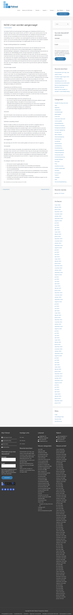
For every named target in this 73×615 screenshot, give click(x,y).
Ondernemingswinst (59, 152)
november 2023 (58, 268)
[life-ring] (7, 437)
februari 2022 (58, 315)
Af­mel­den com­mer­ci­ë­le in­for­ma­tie (57, 609)
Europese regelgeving (60, 130)
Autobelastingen (59, 112)
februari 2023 (58, 288)
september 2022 (59, 299)
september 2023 (59, 272)
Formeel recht (58, 132)
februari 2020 (58, 369)
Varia (56, 179)
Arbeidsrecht (58, 109)
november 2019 (58, 376)
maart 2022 (57, 313)
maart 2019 (57, 394)
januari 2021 (58, 344)
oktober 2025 (58, 216)
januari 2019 (58, 398)
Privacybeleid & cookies (13, 609)
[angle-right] (22, 437)
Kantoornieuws (58, 143)
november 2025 (58, 214)
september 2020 (59, 353)
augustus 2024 (58, 247)
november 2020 (58, 349)
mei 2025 (57, 227)
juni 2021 (57, 333)
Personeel (57, 161)
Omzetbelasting (58, 148)
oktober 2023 (58, 270)
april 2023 (57, 283)
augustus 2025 (58, 220)
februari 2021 (58, 342)
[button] (63, 14)
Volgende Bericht (45, 189)
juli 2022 (57, 304)
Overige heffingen (59, 159)
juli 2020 (57, 358)
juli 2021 (57, 331)
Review (68, 10)
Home (18, 10)
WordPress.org (58, 421)
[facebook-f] (2, 489)
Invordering (57, 141)
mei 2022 (57, 308)
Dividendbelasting (59, 123)
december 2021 (58, 319)
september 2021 (59, 326)
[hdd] (5, 447)
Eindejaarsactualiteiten (60, 127)
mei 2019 (57, 389)
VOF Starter (61, 193)
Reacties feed (58, 419)
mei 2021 (57, 335)
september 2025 (59, 218)
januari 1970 (58, 403)
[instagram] (11, 489)
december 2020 (58, 346)
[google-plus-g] (8, 489)
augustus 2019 (58, 382)
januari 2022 (58, 317)
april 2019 (57, 391)
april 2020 (57, 364)
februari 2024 (58, 261)
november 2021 (58, 322)
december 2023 (58, 265)
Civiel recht (57, 116)
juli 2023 (57, 277)
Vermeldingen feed (59, 416)
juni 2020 (57, 360)
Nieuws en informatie (27, 10)
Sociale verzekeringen (60, 168)
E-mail (56, 44)
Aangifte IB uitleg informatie (61, 103)
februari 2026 (58, 207)
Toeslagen (57, 177)
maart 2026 (57, 205)
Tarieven (37, 10)
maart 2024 (57, 259)
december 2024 (58, 238)
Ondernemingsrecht (59, 150)
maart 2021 (57, 340)
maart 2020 (57, 367)
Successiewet (58, 172)
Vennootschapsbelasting (60, 181)
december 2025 (58, 211)
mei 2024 (57, 254)
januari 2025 (58, 236)
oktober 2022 (58, 297)
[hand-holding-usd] (4, 444)
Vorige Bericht (6, 189)
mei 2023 (57, 281)
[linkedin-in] (13, 489)
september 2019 (59, 380)
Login (56, 414)
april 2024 (57, 256)
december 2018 (58, 400)
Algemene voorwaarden (41, 609)
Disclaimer (32, 609)
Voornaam (57, 38)
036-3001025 (42, 439)
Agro (56, 105)
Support (45, 10)
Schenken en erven (59, 166)
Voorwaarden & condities (37, 611)
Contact (52, 10)
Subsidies (57, 170)
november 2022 (58, 295)
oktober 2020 (58, 351)
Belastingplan (58, 114)
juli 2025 (57, 223)
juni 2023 (57, 279)
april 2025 (57, 229)
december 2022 (58, 292)
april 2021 (57, 337)
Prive (56, 163)
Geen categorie (58, 134)
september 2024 (59, 245)
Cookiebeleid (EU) (24, 609)
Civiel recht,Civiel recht (60, 118)
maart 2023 (57, 286)
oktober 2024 (58, 243)
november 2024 (58, 241)
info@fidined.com (43, 441)
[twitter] (5, 489)
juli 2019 (57, 385)
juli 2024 (57, 250)
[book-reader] (6, 440)
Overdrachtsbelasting (60, 157)
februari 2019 (58, 396)
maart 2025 (57, 232)
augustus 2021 (58, 328)
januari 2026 (58, 209)
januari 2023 (58, 290)
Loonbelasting (58, 145)
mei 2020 (57, 362)
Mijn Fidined (60, 10)
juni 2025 (57, 225)
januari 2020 (58, 371)
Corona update (8, 28)
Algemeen (57, 107)
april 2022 (57, 310)
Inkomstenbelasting (59, 136)
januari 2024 (58, 263)
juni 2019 (57, 387)
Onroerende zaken (59, 154)
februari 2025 (58, 234)
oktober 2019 (58, 378)
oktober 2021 (58, 324)
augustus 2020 (58, 355)
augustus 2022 (58, 301)
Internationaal (58, 139)
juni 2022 (57, 306)
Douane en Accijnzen (60, 125)
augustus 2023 (58, 274)
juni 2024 (57, 252)
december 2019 (58, 373)
